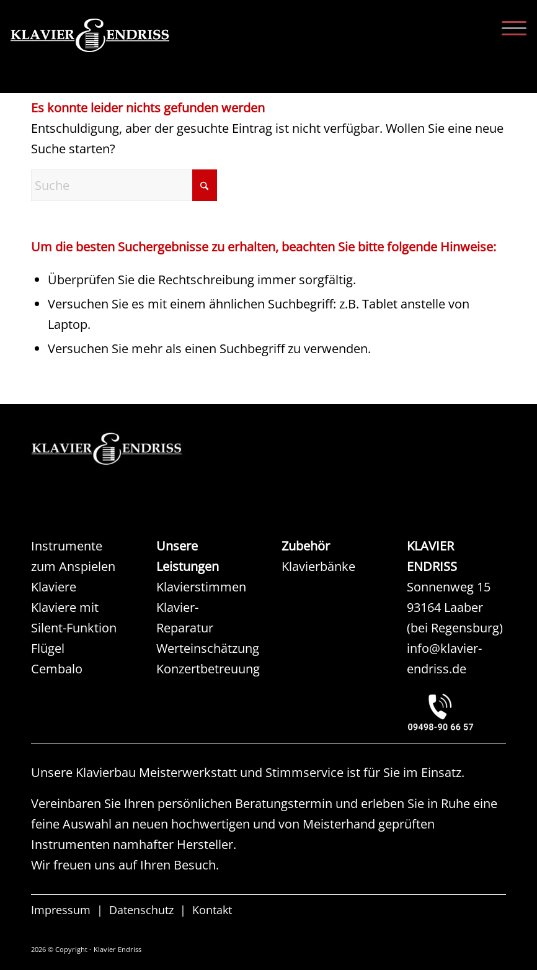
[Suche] (124, 185)
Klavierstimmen (201, 586)
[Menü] (507, 28)
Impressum (61, 911)
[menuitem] (507, 28)
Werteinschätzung (207, 648)
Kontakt (212, 911)
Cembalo (56, 668)
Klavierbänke (318, 566)
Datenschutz (141, 911)
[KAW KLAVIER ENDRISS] (124, 449)
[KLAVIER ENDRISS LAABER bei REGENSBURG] (456, 712)
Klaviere (53, 586)
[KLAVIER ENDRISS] (135, 53)
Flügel (47, 648)
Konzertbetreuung (208, 668)
